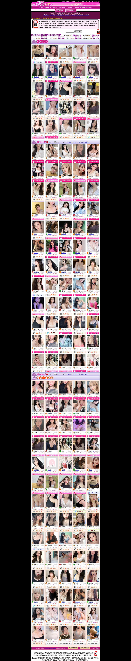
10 (75, 142)
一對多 (42, 58)
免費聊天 (97, 133)
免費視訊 (56, 58)
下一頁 (78, 142)
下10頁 (83, 142)
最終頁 (87, 142)
